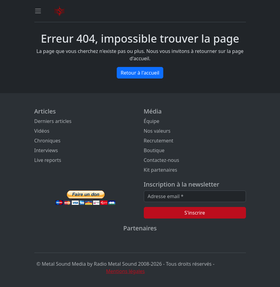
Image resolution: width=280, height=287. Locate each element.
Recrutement (159, 140)
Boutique (154, 150)
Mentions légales (125, 271)
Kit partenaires (160, 169)
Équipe (152, 121)
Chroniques (47, 140)
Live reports (47, 160)
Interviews (46, 150)
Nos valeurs (157, 131)
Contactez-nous (161, 160)
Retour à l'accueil (140, 72)
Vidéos (42, 131)
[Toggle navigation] (38, 11)
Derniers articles (53, 121)
